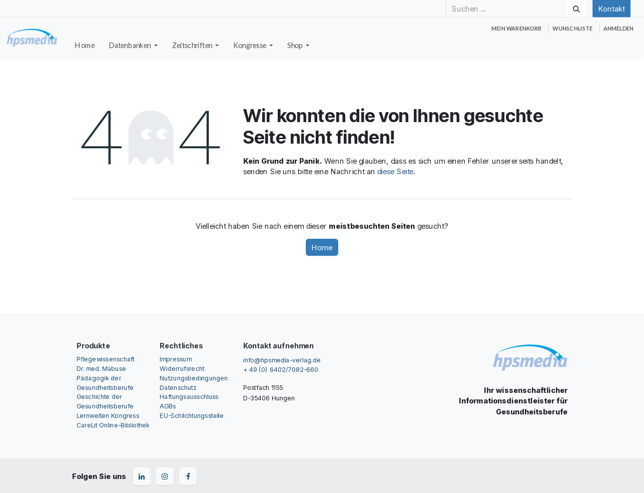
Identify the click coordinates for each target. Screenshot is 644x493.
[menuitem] (85, 46)
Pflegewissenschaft (106, 358)
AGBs (168, 406)
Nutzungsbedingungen (194, 377)
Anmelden (618, 28)
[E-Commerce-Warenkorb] (516, 29)
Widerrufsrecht (182, 368)
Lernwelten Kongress (108, 415)
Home (322, 247)
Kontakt (611, 8)
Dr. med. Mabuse (101, 368)
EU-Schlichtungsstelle (192, 415)
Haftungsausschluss (189, 396)
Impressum (175, 358)
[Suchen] (576, 8)
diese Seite (395, 171)
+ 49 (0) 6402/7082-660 (280, 369)
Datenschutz (178, 387)
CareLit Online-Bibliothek (113, 425)
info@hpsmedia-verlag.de (282, 359)
